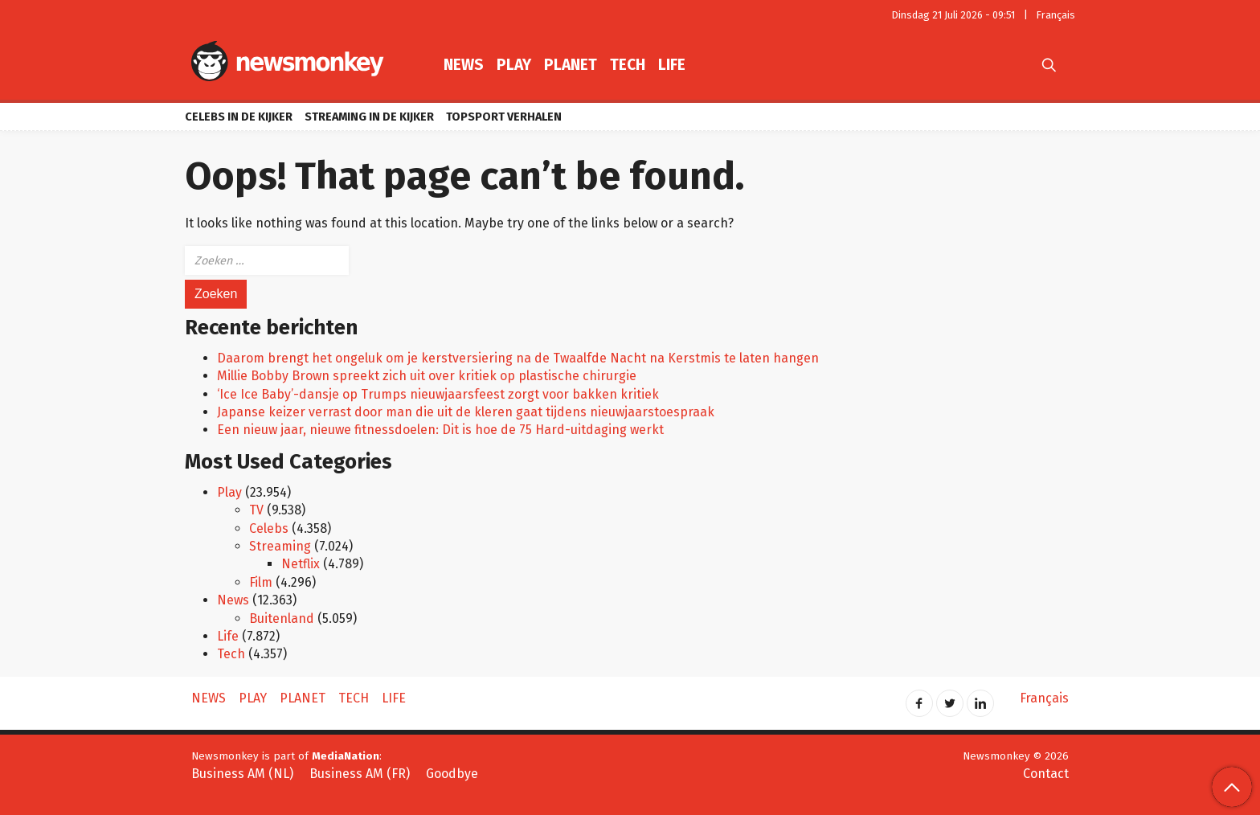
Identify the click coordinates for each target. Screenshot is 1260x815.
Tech (627, 64)
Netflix (300, 563)
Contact (1046, 773)
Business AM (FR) (359, 773)
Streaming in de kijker (369, 117)
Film (260, 582)
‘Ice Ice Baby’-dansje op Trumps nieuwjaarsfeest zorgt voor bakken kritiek (438, 394)
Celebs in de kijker (238, 117)
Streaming (280, 546)
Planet (570, 64)
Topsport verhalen (504, 117)
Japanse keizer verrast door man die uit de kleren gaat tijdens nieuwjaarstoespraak (465, 412)
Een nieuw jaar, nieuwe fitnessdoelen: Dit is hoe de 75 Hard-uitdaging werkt (440, 429)
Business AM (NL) (242, 773)
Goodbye (452, 773)
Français (1056, 15)
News (464, 64)
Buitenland (281, 618)
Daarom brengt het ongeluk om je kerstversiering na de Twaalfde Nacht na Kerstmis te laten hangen (518, 358)
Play (514, 64)
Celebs (268, 528)
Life (671, 64)
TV (256, 510)
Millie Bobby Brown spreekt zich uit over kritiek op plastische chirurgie (426, 375)
